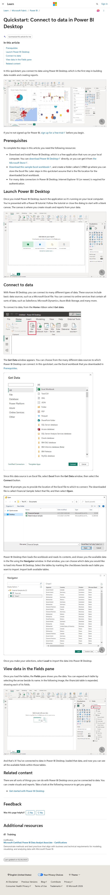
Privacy (67, 881)
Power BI (34, 10)
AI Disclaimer (12, 881)
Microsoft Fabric (19, 10)
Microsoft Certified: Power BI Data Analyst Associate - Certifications (35, 842)
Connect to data (13, 55)
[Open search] (97, 4)
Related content (13, 63)
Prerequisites (12, 48)
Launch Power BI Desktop (17, 51)
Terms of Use (41, 886)
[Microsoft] (55, 4)
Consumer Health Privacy (17, 886)
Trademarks (55, 886)
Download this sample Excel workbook (29, 166)
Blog (43, 881)
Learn (6, 10)
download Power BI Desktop (43, 158)
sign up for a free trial (52, 132)
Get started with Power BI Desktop (26, 790)
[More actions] (103, 10)
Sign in (104, 3)
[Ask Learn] (98, 10)
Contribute (56, 881)
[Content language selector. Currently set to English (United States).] (19, 874)
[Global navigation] (3, 4)
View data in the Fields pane (18, 59)
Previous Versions (29, 881)
